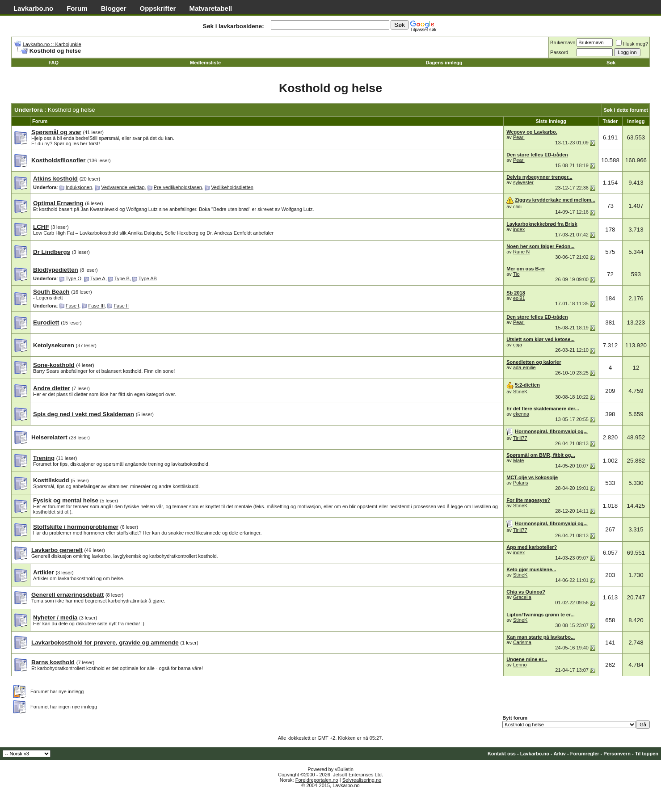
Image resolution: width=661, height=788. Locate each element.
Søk (610, 62)
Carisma (522, 642)
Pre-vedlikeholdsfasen (178, 187)
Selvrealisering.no (361, 780)
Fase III (96, 305)
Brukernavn (562, 42)
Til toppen (646, 753)
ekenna (521, 414)
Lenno (520, 664)
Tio (516, 274)
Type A (97, 278)
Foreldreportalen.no (316, 780)
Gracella (522, 597)
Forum (77, 8)
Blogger (113, 8)
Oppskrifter (158, 8)
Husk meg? (632, 43)
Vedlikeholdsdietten (232, 187)
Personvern (617, 753)
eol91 (519, 298)
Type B (122, 278)
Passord (559, 52)
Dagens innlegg (444, 62)
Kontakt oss (502, 753)
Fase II (121, 305)
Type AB (148, 278)
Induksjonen (79, 187)
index (519, 229)
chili (517, 206)
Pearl (519, 137)
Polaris (520, 482)
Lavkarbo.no (33, 8)
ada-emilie (524, 367)
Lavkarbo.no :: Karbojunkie (52, 44)
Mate (518, 460)
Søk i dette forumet (625, 110)
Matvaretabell (210, 8)
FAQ (53, 62)
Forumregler (584, 753)
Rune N (521, 251)
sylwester (523, 182)
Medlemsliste (205, 62)
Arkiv (559, 753)
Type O (73, 278)
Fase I (73, 305)
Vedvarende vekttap (122, 187)
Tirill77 (520, 438)
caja (517, 344)
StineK (520, 391)
